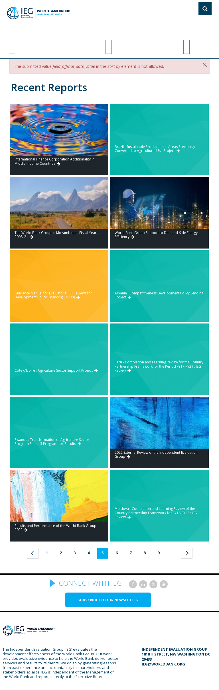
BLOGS (136, 27)
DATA (176, 27)
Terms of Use (129, 680)
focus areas (81, 27)
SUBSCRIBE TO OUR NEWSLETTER (108, 575)
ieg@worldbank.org (163, 639)
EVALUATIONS (112, 27)
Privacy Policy (158, 680)
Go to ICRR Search (195, 77)
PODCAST (157, 27)
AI (61, 27)
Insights (195, 27)
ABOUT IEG (19, 27)
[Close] (205, 40)
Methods (45, 27)
